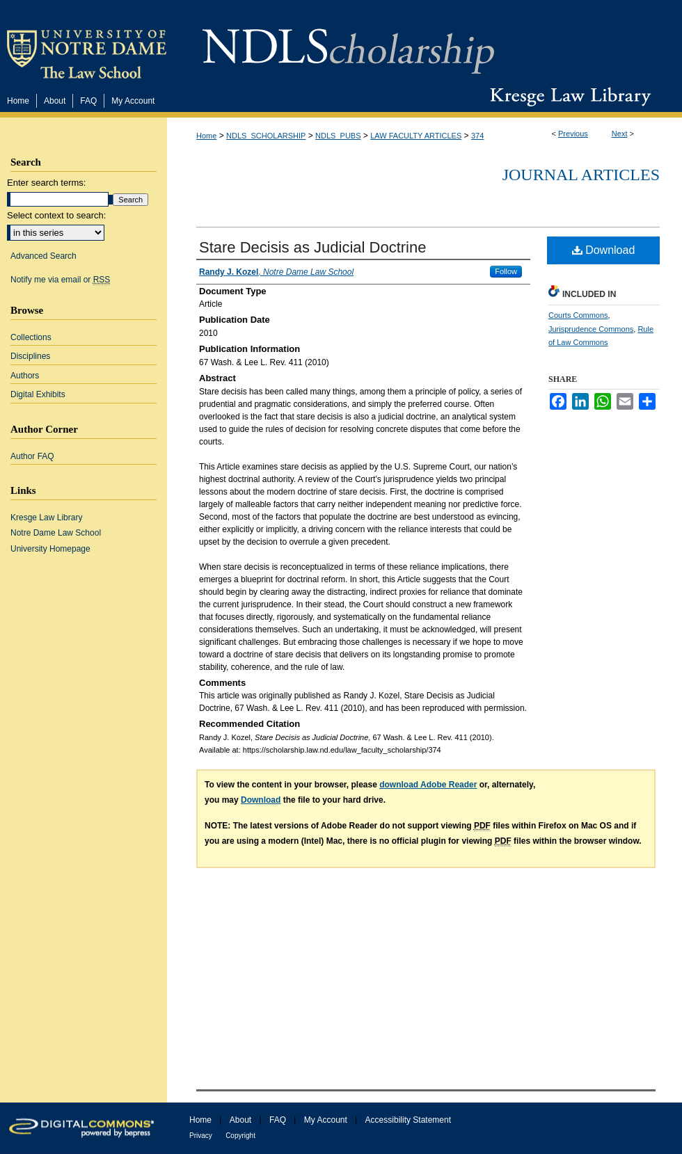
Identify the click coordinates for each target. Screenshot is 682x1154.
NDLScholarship (348, 43)
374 (477, 135)
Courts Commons (578, 315)
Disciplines (30, 356)
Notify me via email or (60, 280)
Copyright (240, 1135)
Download (603, 250)
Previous (573, 133)
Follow (506, 271)
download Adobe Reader (428, 785)
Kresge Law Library (567, 96)
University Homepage (50, 549)
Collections (30, 337)
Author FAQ (32, 456)
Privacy (200, 1135)
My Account (325, 1120)
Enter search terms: (46, 182)
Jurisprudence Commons (590, 329)
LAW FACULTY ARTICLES (415, 135)
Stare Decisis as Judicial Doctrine (312, 247)
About (240, 1120)
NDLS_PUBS (337, 135)
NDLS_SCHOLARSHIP (266, 135)
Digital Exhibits (37, 394)
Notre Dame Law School (55, 533)
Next (620, 133)
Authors (24, 375)
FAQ (277, 1120)
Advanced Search (43, 256)
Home (206, 135)
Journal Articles (581, 175)
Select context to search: (56, 215)
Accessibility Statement (408, 1120)
